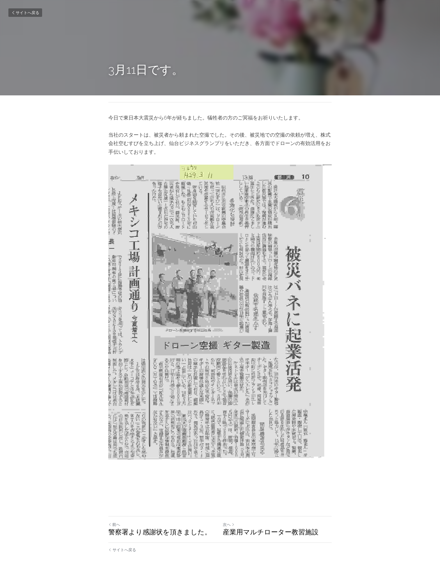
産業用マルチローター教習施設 (270, 532)
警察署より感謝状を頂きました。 (159, 532)
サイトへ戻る (25, 12)
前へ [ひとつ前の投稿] (114, 524)
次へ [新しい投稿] (229, 524)
